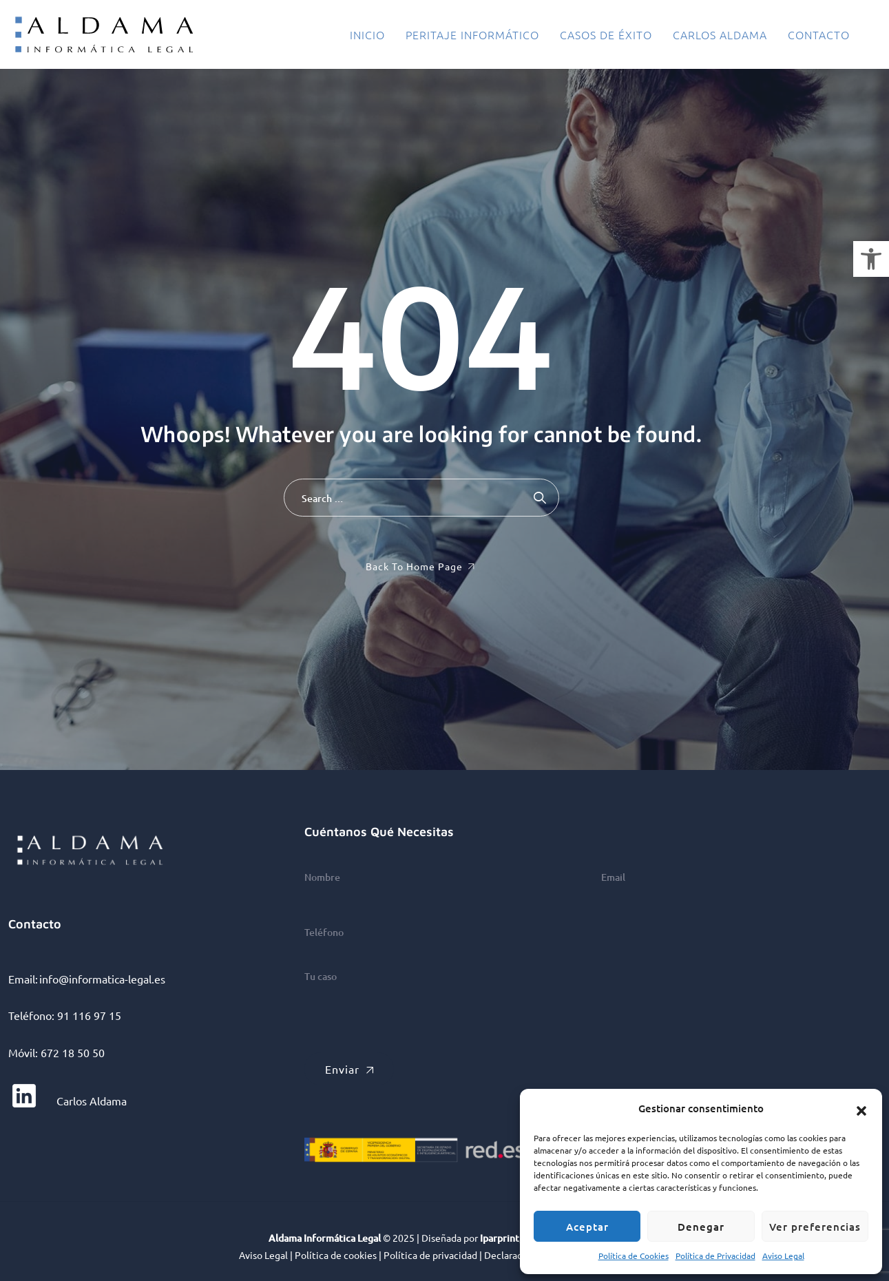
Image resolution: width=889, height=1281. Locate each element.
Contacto (819, 34)
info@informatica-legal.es (102, 979)
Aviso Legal (783, 1255)
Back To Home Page (414, 566)
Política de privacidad (430, 1255)
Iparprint (499, 1237)
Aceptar (587, 1226)
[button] (871, 259)
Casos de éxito (606, 34)
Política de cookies (336, 1255)
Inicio (367, 34)
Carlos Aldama (720, 34)
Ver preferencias (815, 1226)
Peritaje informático (472, 34)
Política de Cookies (633, 1255)
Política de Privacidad (715, 1255)
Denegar (701, 1226)
